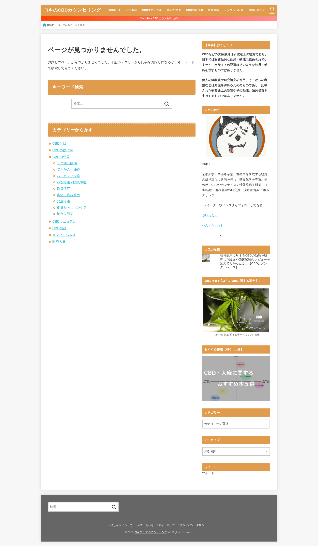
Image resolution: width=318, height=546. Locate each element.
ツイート (208, 472)
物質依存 (63, 188)
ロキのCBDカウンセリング (72, 10)
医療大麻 (213, 10)
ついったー (210, 215)
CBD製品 (131, 10)
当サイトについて (121, 524)
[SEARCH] (272, 10)
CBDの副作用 (194, 10)
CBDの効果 (174, 10)
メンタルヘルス (233, 10)
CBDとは (114, 10)
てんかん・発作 (68, 169)
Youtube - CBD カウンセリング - (159, 18)
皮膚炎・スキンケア (72, 207)
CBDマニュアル (151, 10)
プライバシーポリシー (193, 524)
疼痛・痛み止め (68, 195)
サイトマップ (167, 524)
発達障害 (63, 201)
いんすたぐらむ (213, 225)
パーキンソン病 (68, 176)
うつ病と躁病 (67, 163)
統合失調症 (65, 214)
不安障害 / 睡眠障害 (71, 182)
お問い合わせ (256, 10)
